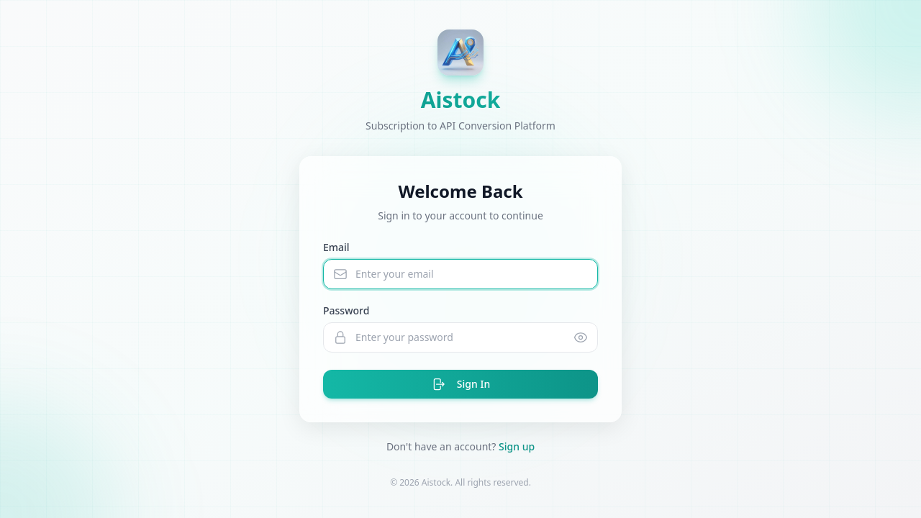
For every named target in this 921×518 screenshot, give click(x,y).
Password (346, 310)
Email (336, 247)
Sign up (517, 446)
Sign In (460, 384)
